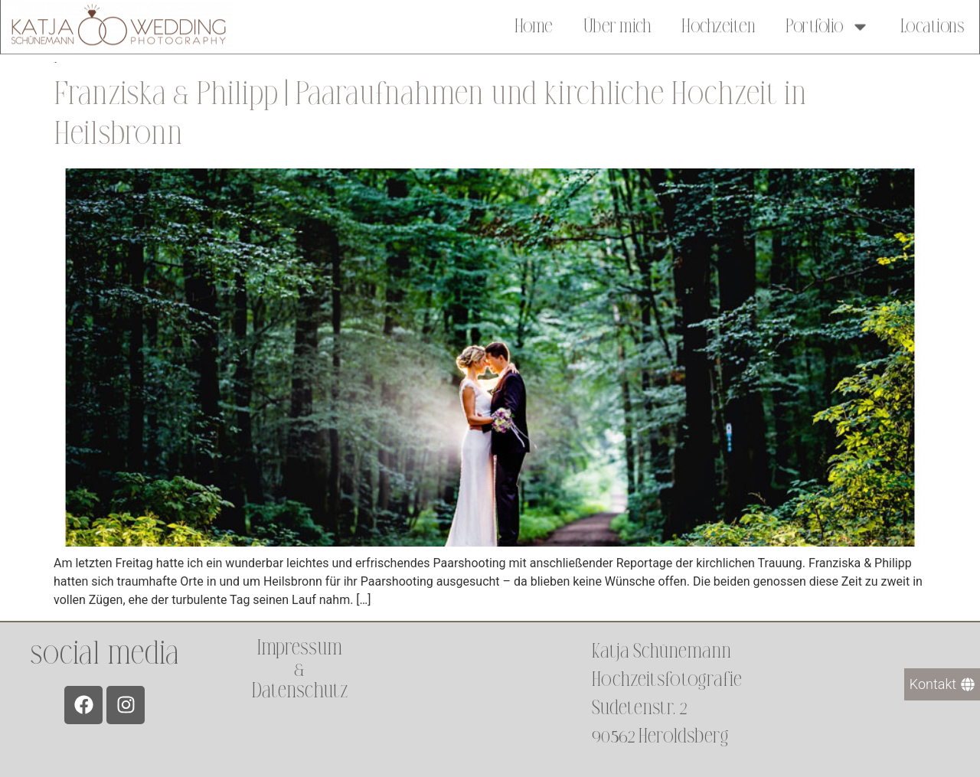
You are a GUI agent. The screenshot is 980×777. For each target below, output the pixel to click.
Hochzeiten (718, 24)
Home (533, 24)
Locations (932, 24)
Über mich (617, 24)
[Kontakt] (942, 684)
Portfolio (828, 25)
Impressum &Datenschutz (299, 669)
